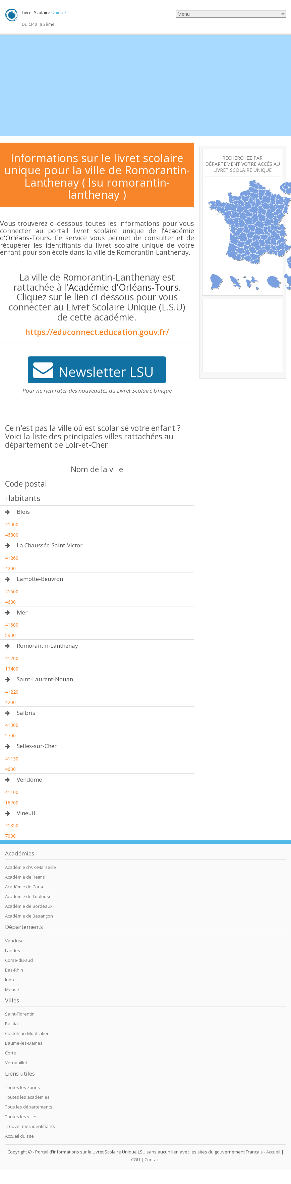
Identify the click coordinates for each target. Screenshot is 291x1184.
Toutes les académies (27, 1097)
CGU (135, 1159)
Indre (10, 980)
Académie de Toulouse (28, 896)
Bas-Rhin (14, 970)
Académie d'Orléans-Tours (123, 287)
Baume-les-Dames (24, 1043)
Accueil (273, 1152)
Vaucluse (14, 941)
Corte (10, 1053)
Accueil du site (19, 1136)
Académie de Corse (25, 887)
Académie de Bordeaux (29, 906)
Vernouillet (16, 1062)
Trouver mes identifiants (30, 1126)
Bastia (11, 1024)
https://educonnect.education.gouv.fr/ (97, 332)
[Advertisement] (145, 86)
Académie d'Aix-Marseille (30, 867)
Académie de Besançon (29, 916)
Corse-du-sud (19, 960)
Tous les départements (28, 1107)
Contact (152, 1159)
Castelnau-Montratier (27, 1033)
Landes (12, 950)
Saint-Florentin (20, 1014)
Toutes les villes (21, 1117)
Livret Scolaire (44, 12)
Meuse (12, 989)
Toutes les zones (22, 1087)
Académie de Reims (25, 877)
